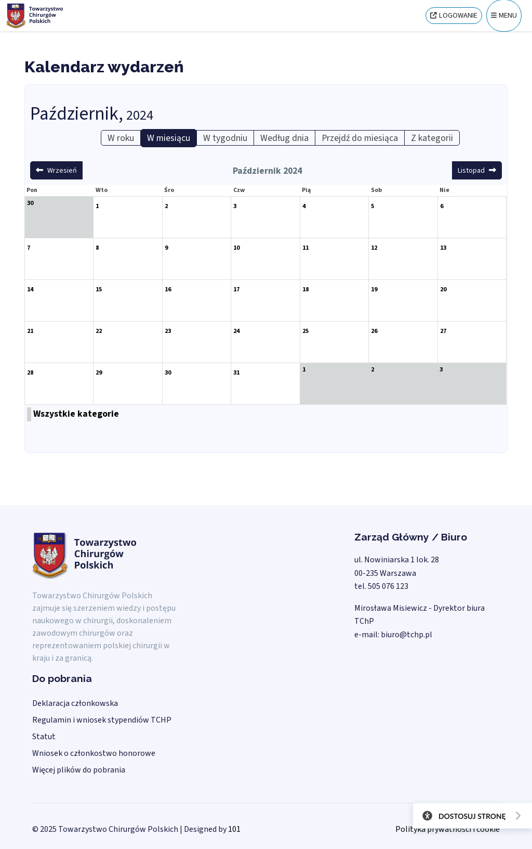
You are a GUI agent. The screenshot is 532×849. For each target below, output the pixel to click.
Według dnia (284, 138)
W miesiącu (168, 138)
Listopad (471, 170)
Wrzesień (62, 170)
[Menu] (504, 15)
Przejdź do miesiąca (360, 138)
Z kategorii (432, 138)
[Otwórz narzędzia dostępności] (468, 818)
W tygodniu (225, 138)
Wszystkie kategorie (76, 413)
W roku (121, 138)
